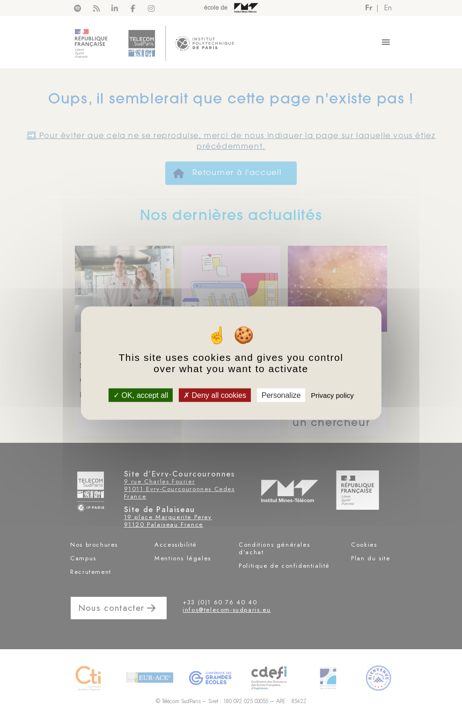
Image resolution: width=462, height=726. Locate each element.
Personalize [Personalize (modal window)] (281, 395)
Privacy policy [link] (332, 395)
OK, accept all (140, 395)
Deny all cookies (214, 395)
